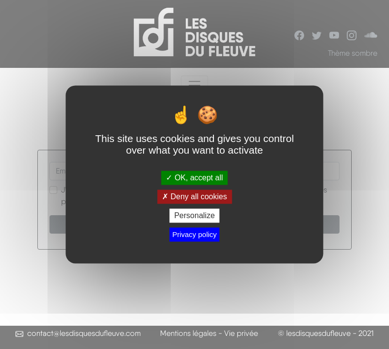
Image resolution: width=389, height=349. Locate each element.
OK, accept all (194, 178)
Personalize (194, 215)
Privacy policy (194, 235)
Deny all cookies (194, 196)
